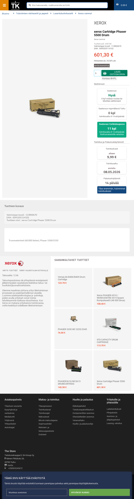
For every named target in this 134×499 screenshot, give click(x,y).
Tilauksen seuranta (13, 406)
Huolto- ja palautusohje (83, 424)
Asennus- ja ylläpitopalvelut (113, 418)
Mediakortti (10, 417)
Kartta (9, 465)
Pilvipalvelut (112, 412)
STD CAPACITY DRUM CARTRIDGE (107, 340)
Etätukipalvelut (79, 406)
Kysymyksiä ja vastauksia (11, 411)
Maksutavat (44, 417)
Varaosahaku (78, 420)
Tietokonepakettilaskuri (83, 409)
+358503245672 (13, 468)
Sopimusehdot (45, 424)
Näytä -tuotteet (10, 271)
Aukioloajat (9, 427)
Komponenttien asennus (83, 413)
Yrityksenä (9, 420)
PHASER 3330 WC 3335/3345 (72, 329)
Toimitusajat (44, 413)
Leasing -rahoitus (114, 423)
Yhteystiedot (10, 424)
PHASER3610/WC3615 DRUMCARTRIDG (69, 382)
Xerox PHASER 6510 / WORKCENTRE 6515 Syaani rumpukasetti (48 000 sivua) (111, 298)
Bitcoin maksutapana (48, 420)
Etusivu (5, 13)
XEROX (100, 22)
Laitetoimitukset (114, 409)
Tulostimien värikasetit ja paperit (30, 13)
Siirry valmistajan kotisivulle (33, 271)
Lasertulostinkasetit (61, 13)
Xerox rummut (83, 13)
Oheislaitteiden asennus (83, 417)
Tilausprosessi (45, 406)
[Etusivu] (15, 9)
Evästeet (42, 434)
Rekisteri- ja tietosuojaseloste (46, 429)
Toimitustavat (45, 409)
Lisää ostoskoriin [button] (117, 73)
